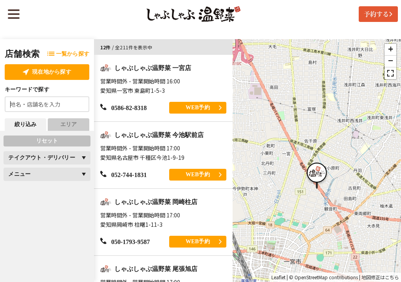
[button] (317, 174)
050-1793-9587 (125, 241)
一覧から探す (68, 54)
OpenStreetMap (311, 277)
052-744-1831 (123, 174)
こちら (392, 277)
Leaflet (278, 277)
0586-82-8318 (123, 107)
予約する (378, 13)
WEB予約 (204, 107)
